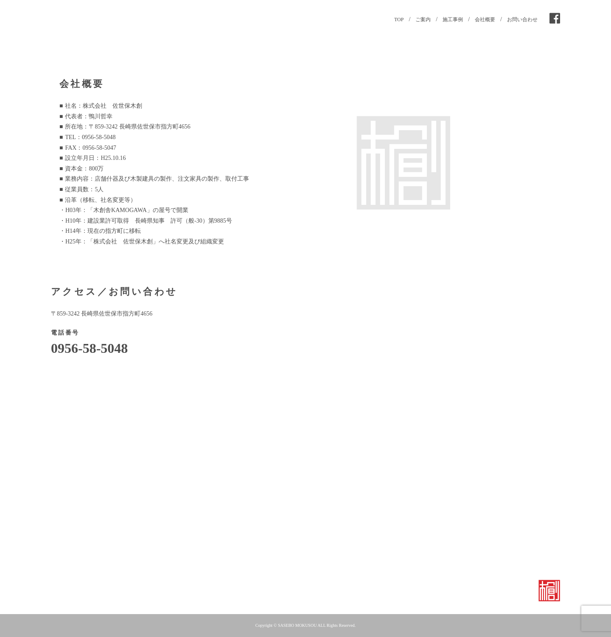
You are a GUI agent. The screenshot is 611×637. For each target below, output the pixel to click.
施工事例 (453, 19)
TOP (399, 19)
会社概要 (485, 19)
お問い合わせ (522, 19)
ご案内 (423, 19)
